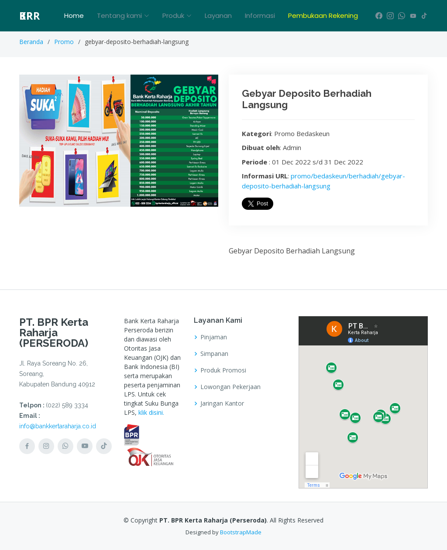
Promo (64, 42)
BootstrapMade (240, 532)
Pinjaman (213, 337)
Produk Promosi (223, 370)
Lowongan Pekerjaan (230, 387)
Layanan (218, 15)
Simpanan (214, 354)
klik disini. (151, 412)
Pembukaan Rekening (323, 15)
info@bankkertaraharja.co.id (57, 426)
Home (74, 15)
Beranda (31, 42)
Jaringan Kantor (222, 403)
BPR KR (29, 16)
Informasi (260, 15)
